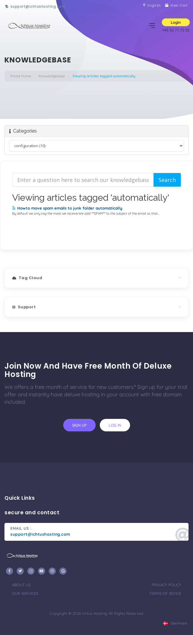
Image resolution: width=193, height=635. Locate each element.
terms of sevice (165, 593)
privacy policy (166, 584)
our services (25, 593)
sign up (79, 425)
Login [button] (176, 22)
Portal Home (20, 76)
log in (115, 425)
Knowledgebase (52, 76)
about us (21, 584)
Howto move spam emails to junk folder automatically (67, 208)
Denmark (175, 623)
